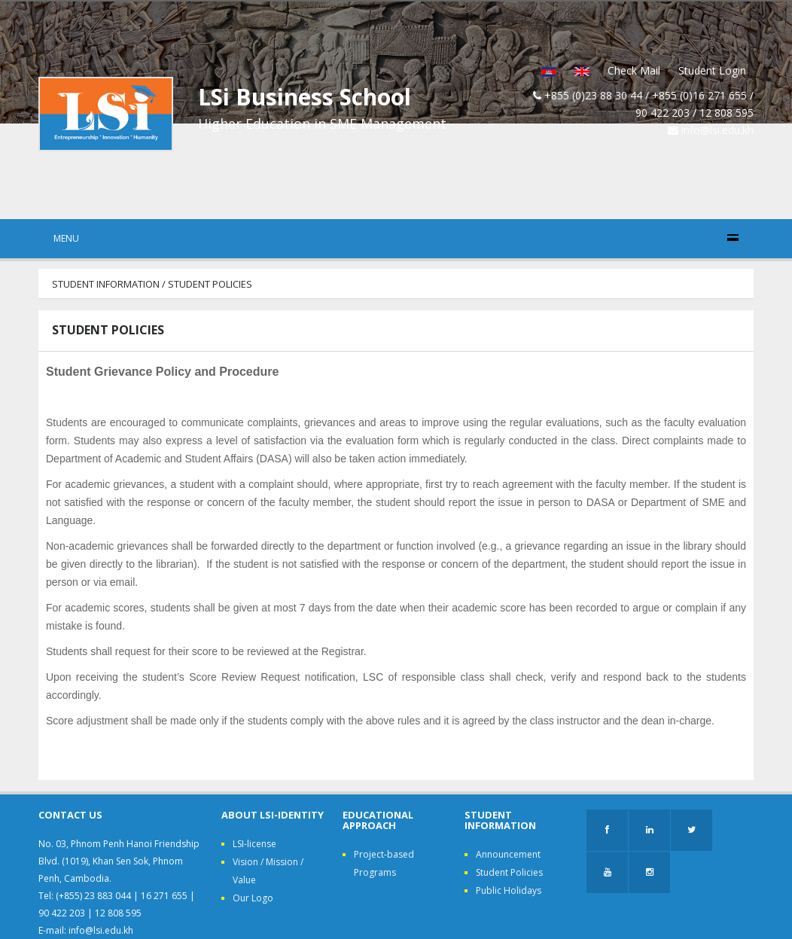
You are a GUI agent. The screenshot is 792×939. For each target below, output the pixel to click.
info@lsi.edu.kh (717, 130)
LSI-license (254, 843)
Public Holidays (508, 890)
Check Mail (634, 70)
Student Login (712, 70)
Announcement (508, 854)
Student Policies (509, 872)
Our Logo (253, 898)
